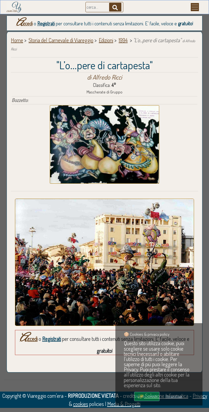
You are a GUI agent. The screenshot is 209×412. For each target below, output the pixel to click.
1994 (123, 40)
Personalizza (173, 396)
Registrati (46, 23)
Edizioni (106, 40)
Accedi (24, 23)
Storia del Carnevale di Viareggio (61, 40)
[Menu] (194, 7)
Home (17, 40)
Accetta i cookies (146, 396)
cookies (80, 403)
